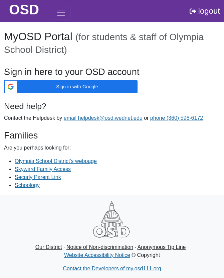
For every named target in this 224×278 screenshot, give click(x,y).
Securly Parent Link (38, 177)
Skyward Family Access (43, 169)
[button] (71, 86)
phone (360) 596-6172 (176, 118)
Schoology (27, 185)
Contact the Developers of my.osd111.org (112, 268)
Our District (48, 247)
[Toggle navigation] (61, 12)
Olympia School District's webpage (56, 161)
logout (205, 10)
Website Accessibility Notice (97, 255)
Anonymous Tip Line (162, 247)
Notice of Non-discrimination (99, 247)
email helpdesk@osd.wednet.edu (103, 118)
